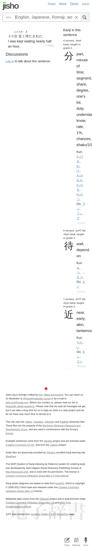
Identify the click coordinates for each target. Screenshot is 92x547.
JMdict (28, 421)
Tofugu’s (50, 452)
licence (9, 433)
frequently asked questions (20, 406)
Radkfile (64, 421)
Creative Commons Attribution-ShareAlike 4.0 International (37, 475)
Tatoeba (51, 45)
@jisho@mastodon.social (37, 398)
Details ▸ (81, 222)
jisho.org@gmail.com (17, 402)
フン (79, 213)
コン (79, 361)
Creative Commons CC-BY (20, 444)
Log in (85, 3)
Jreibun (54, 444)
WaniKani (11, 456)
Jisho (10, 6)
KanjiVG (59, 483)
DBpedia (44, 498)
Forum (52, 3)
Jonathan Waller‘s (40, 514)
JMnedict (49, 421)
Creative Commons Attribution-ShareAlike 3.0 (30, 502)
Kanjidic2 (38, 421)
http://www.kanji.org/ (16, 471)
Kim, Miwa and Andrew (51, 394)
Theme (74, 3)
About (62, 3)
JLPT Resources (59, 514)
